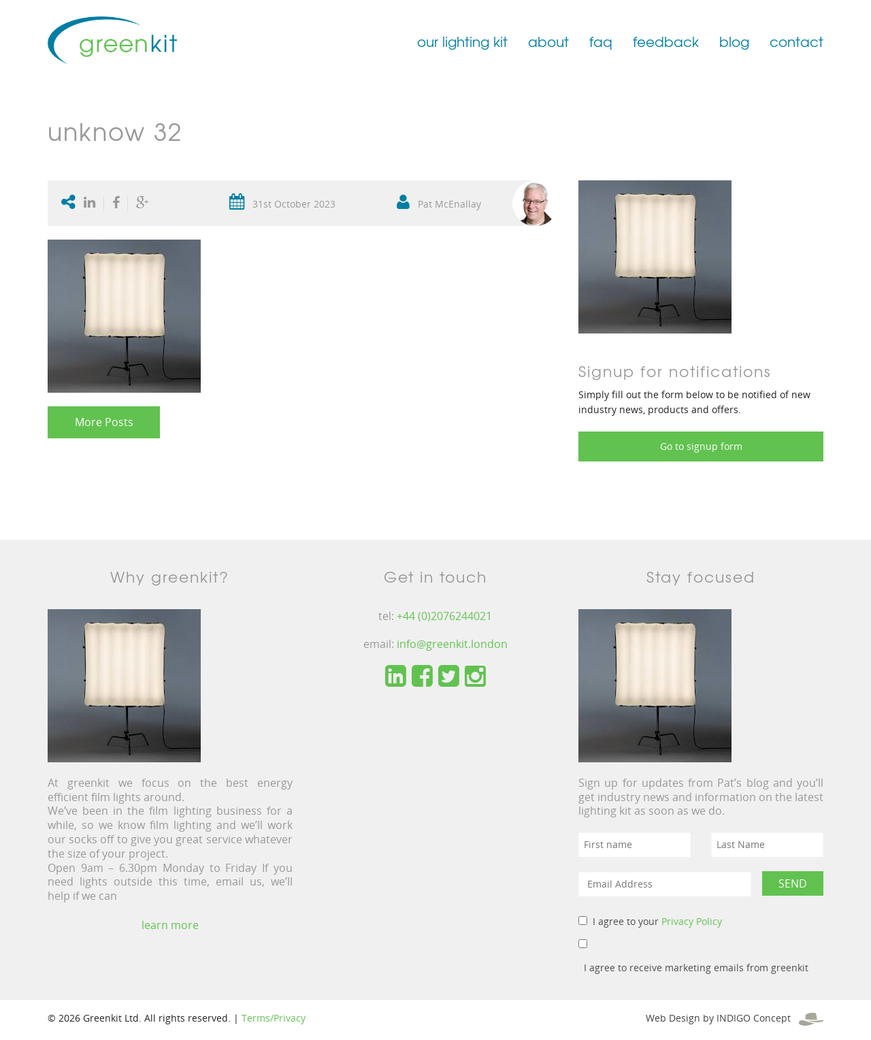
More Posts (104, 422)
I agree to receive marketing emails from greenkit (696, 967)
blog (734, 41)
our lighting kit (462, 41)
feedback (666, 41)
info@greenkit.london (452, 643)
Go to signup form (701, 446)
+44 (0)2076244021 (444, 615)
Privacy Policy (691, 921)
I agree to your (657, 921)
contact (796, 41)
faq (600, 41)
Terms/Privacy (274, 1017)
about (548, 41)
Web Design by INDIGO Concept (734, 1017)
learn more (170, 924)
